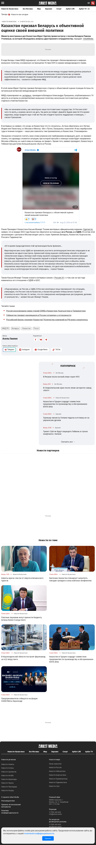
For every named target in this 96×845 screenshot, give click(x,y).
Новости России (55, 767)
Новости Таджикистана (58, 782)
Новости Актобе (7, 775)
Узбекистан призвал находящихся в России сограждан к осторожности (38, 315)
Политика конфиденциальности (9, 812)
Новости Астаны (7, 768)
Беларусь (15, 328)
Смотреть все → (68, 442)
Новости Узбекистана (57, 771)
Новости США (54, 786)
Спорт (59, 9)
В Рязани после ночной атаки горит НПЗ (61, 377)
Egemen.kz (88, 229)
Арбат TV (84, 9)
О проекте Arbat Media (10, 797)
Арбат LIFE (70, 9)
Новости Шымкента (8, 772)
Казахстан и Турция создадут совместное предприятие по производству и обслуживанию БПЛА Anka (65, 404)
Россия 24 (59, 278)
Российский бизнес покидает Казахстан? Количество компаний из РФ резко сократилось (47, 319)
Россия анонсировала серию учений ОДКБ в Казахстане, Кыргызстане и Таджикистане (46, 311)
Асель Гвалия (9, 338)
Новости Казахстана (9, 9)
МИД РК (5, 328)
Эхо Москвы (28, 9)
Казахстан (26, 328)
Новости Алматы (7, 764)
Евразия (48, 9)
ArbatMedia (88, 39)
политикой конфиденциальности (39, 833)
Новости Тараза (7, 783)
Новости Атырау (7, 790)
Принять (48, 838)
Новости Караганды (9, 779)
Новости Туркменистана (58, 779)
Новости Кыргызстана (57, 775)
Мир (39, 9)
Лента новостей (55, 764)
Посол (36, 328)
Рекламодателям (8, 801)
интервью (26, 95)
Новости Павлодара (9, 787)
